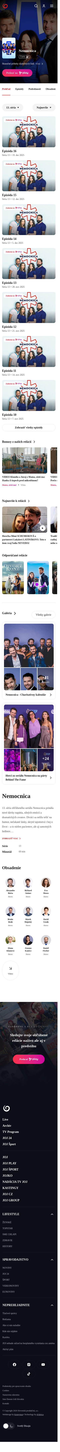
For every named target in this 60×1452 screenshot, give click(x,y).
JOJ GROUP (11, 1200)
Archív (6, 1125)
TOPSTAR (7, 1228)
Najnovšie (44, 107)
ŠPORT (6, 1280)
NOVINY (7, 1268)
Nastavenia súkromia (10, 1395)
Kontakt (5, 1403)
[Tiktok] (29, 1374)
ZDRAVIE (7, 1240)
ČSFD (24, 56)
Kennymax (18, 1414)
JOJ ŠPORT (10, 1169)
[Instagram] (29, 1364)
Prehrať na (17, 73)
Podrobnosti (34, 89)
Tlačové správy (9, 1313)
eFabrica (40, 1414)
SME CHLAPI (9, 1234)
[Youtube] (43, 1364)
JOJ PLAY (9, 1163)
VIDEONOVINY (10, 1286)
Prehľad (6, 89)
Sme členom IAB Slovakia (13, 1399)
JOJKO (7, 1175)
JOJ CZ (7, 1194)
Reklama (6, 1319)
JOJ (5, 1157)
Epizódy (19, 89)
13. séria (12, 107)
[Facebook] (14, 1364)
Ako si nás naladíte (11, 1325)
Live (5, 1119)
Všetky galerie (43, 614)
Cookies (5, 1390)
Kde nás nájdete (9, 1331)
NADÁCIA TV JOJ (14, 1181)
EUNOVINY (8, 1292)
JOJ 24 (7, 1138)
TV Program (10, 1132)
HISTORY (7, 1246)
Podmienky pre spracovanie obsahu (16, 1386)
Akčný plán (7, 1349)
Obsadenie (51, 89)
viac (40, 64)
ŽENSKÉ (7, 1222)
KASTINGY (10, 1188)
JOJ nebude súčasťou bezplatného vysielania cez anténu (28, 1343)
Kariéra (6, 1337)
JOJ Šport (9, 1144)
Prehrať (29, 1059)
